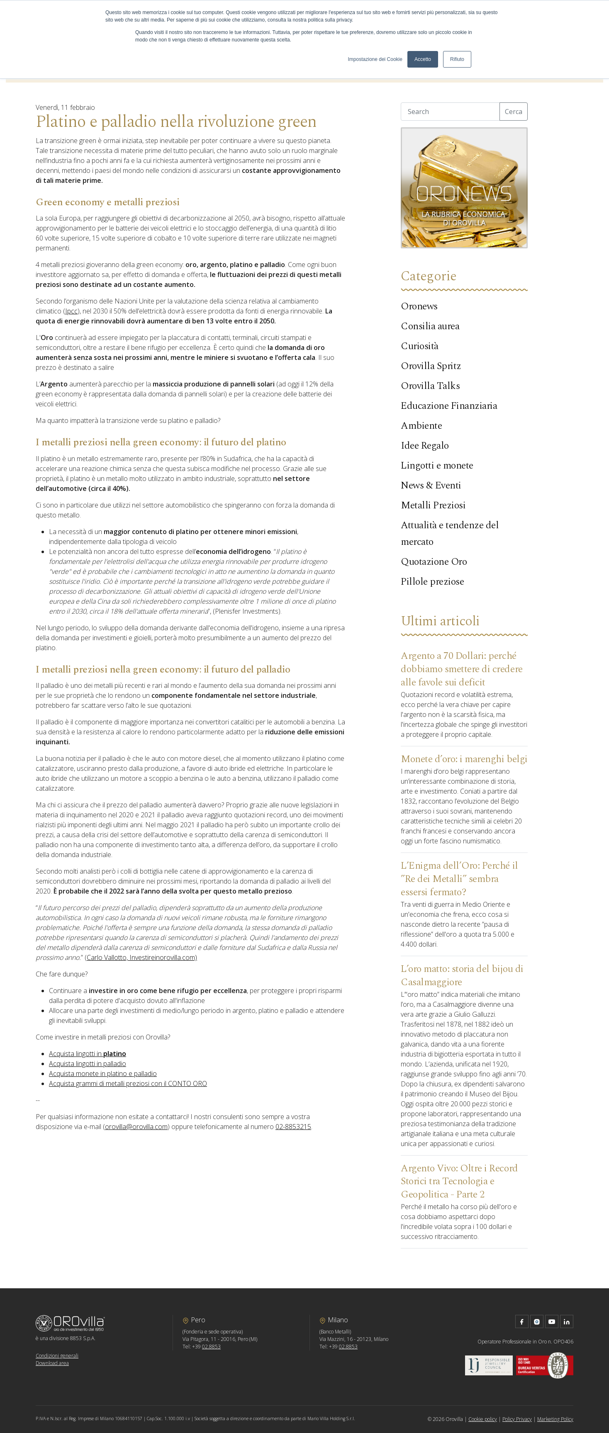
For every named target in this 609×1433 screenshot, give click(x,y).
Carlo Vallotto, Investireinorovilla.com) (142, 957)
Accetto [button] (422, 59)
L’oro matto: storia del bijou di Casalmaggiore (462, 976)
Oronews (419, 306)
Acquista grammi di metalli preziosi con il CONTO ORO (128, 1083)
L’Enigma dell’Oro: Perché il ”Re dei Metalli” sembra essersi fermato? (459, 879)
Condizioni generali (57, 1355)
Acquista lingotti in (87, 1053)
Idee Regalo (425, 445)
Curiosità (419, 346)
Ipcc (71, 311)
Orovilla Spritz (431, 366)
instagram (536, 1321)
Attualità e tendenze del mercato (450, 533)
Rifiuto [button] (457, 59)
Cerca (513, 111)
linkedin (566, 1321)
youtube (551, 1321)
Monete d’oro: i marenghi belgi (464, 759)
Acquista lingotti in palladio (87, 1063)
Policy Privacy (517, 1419)
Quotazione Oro (434, 561)
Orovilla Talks (430, 386)
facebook (522, 1321)
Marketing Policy (555, 1419)
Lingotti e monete (437, 465)
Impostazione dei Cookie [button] (375, 59)
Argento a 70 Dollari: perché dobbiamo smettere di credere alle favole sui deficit (462, 669)
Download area (52, 1363)
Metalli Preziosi (433, 505)
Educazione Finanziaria (449, 405)
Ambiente (421, 425)
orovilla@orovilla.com (136, 1126)
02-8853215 (293, 1126)
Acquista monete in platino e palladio (103, 1073)
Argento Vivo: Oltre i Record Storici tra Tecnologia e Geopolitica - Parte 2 (459, 1181)
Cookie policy (482, 1419)
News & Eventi (431, 485)
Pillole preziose (432, 581)
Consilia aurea (430, 326)
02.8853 (211, 1346)
